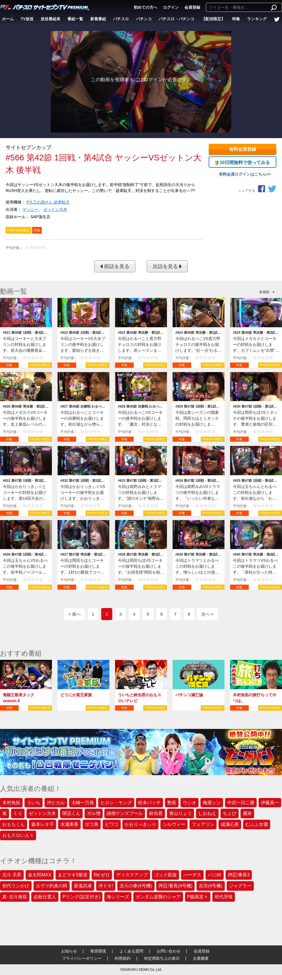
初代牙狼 (224, 896)
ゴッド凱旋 (165, 874)
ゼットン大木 (55, 209)
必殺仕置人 (45, 896)
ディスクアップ (132, 874)
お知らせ (69, 951)
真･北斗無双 (14, 896)
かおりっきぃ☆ (140, 824)
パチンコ (144, 19)
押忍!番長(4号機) (175, 885)
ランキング (257, 19)
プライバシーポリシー (82, 958)
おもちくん (13, 824)
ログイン (171, 7)
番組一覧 (75, 19)
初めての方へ (145, 7)
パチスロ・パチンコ (176, 19)
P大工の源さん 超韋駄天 (48, 202)
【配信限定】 (213, 19)
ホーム (8, 19)
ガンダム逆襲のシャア (158, 896)
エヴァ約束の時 (51, 885)
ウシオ (189, 802)
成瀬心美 (230, 824)
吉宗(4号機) (210, 885)
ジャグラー (240, 885)
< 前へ (74, 614)
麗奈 (247, 813)
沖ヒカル (56, 802)
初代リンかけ (15, 885)
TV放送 (27, 19)
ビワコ (111, 824)
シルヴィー (174, 824)
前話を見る (114, 266)
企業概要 (201, 958)
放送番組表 (50, 19)
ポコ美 (91, 824)
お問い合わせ (168, 951)
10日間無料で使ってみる (242, 162)
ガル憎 (93, 813)
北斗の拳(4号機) (136, 885)
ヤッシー (30, 209)
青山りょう (180, 813)
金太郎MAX (39, 874)
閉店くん (71, 813)
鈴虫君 (156, 813)
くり (17, 813)
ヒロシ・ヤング (116, 802)
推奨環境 (98, 951)
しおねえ (207, 813)
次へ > (207, 614)
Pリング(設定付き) (81, 896)
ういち (33, 802)
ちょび (229, 813)
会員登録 (192, 7)
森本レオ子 (42, 824)
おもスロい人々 (18, 835)
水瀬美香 (69, 824)
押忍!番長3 (239, 874)
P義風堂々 (197, 896)
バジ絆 (214, 874)
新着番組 (98, 19)
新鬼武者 (83, 885)
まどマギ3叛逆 (72, 874)
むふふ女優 (256, 824)
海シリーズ (118, 896)
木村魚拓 (11, 802)
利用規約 (123, 958)
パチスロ (121, 19)
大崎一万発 (82, 802)
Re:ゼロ (102, 874)
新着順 (264, 292)
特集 (236, 19)
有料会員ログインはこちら (242, 174)
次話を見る (167, 266)
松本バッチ (149, 802)
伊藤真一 (270, 802)
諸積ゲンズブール (125, 813)
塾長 (171, 802)
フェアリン (203, 824)
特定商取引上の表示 (162, 958)
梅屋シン (212, 802)
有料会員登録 (242, 149)
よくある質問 (131, 951)
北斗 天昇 (11, 874)
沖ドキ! (105, 885)
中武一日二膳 (240, 802)
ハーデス (192, 874)
